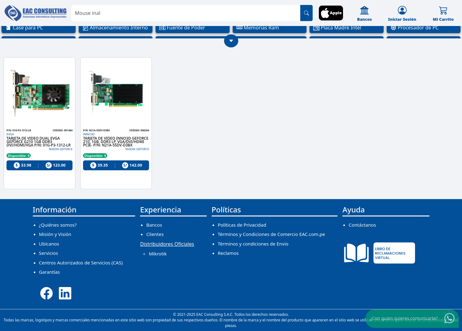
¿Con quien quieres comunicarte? (404, 318)
